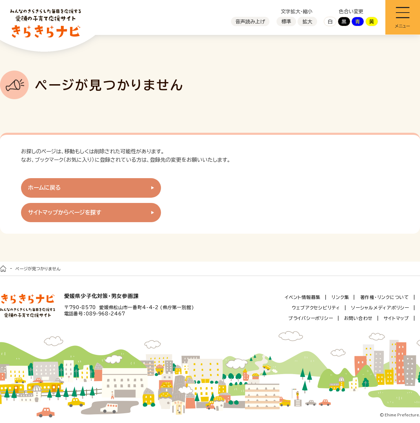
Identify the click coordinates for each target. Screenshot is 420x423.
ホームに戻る (44, 187)
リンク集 (340, 297)
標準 (286, 21)
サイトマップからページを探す (65, 212)
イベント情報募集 (303, 297)
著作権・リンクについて (384, 297)
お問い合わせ (358, 318)
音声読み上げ (250, 21)
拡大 (307, 21)
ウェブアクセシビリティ (316, 308)
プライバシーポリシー (310, 318)
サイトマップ (396, 318)
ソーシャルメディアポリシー (380, 308)
